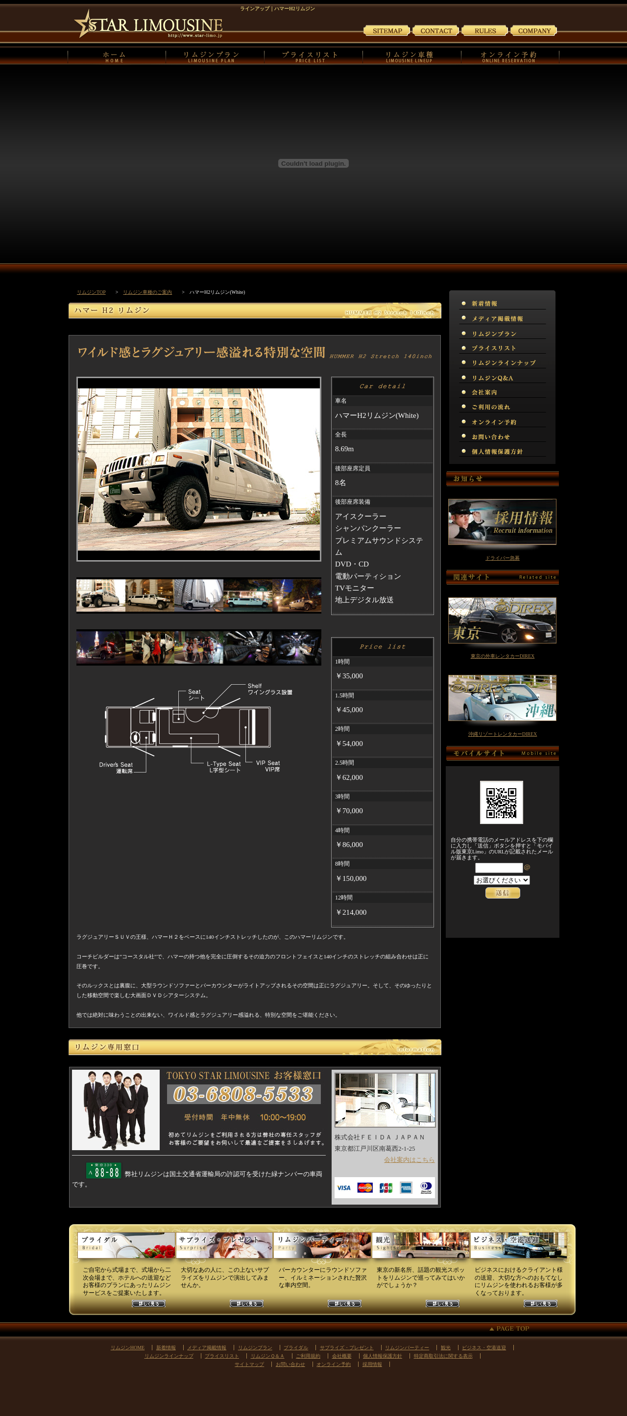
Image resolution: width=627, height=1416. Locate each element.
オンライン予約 (510, 55)
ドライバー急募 (502, 558)
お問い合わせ (435, 30)
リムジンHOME (117, 55)
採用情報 (372, 1364)
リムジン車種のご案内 (147, 292)
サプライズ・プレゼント (347, 1347)
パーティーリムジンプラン (322, 1249)
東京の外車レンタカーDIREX (503, 656)
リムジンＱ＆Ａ (268, 1356)
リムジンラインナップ (169, 1356)
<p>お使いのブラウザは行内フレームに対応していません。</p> (502, 892)
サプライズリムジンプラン (224, 1249)
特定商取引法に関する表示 (443, 1356)
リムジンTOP (91, 292)
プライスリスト (314, 55)
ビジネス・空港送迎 (484, 1347)
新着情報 (166, 1347)
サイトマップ (386, 30)
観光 (446, 1347)
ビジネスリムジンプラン (518, 1249)
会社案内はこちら (409, 1159)
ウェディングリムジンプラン (126, 1249)
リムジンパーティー (407, 1347)
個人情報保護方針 (382, 1356)
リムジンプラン (215, 55)
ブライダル (296, 1347)
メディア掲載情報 (206, 1347)
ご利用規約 (484, 30)
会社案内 (533, 30)
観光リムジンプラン (420, 1249)
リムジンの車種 (412, 55)
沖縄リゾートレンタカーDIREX (502, 734)
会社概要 (342, 1356)
